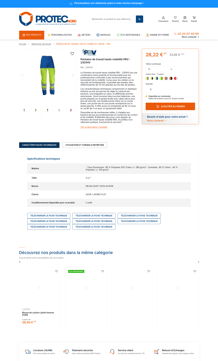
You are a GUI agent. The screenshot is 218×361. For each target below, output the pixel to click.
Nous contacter (190, 37)
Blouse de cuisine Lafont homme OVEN (38, 313)
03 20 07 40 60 (188, 33)
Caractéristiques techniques (39, 145)
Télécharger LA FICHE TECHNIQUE (48, 215)
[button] (31, 35)
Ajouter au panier (170, 106)
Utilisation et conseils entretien (85, 145)
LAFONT (26, 309)
